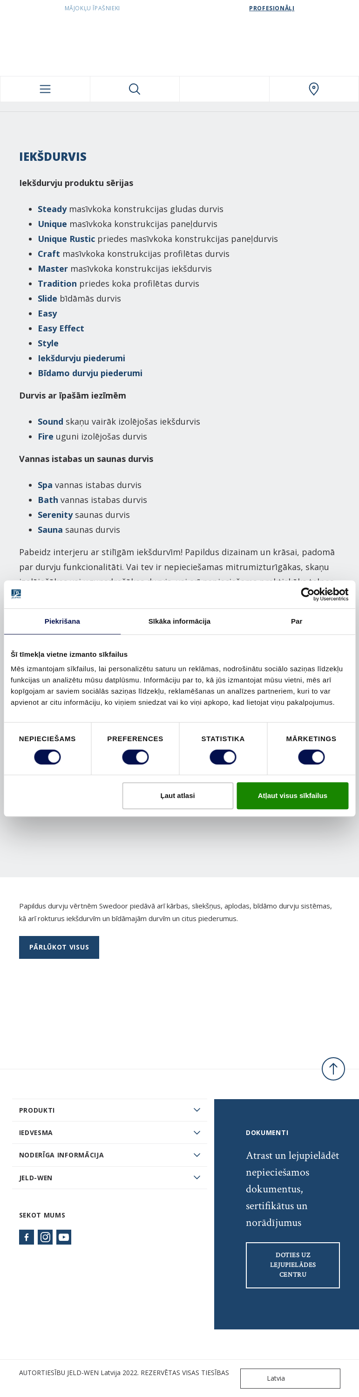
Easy (47, 313)
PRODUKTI (37, 1110)
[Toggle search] (135, 89)
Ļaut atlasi (178, 795)
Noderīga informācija (61, 1154)
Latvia (264, 1378)
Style (48, 343)
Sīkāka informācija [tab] (180, 621)
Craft (49, 253)
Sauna (50, 529)
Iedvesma (36, 1132)
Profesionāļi (271, 8)
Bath (48, 499)
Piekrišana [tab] (62, 621)
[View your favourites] (224, 89)
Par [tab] (297, 621)
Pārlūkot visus (59, 947)
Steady (52, 208)
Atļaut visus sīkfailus (292, 795)
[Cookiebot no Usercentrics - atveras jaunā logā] (307, 594)
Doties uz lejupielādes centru (293, 1265)
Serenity (55, 514)
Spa (45, 484)
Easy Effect (61, 328)
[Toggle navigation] (45, 89)
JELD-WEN (36, 1177)
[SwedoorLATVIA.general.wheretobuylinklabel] (314, 89)
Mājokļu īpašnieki (92, 8)
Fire (46, 436)
